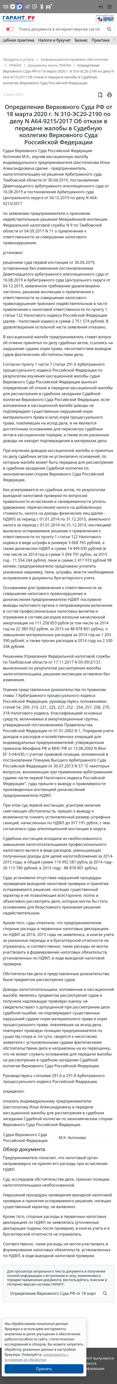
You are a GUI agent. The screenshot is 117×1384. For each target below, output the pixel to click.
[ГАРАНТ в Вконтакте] (6, 7)
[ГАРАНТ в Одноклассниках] (42, 7)
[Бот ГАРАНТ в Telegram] (34, 7)
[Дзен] (12, 6)
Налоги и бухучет (54, 40)
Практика (100, 40)
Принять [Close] (44, 1369)
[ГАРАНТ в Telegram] (27, 7)
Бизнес (81, 40)
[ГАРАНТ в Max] (20, 6)
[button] (100, 6)
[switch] (10, 29)
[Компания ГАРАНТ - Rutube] (49, 7)
